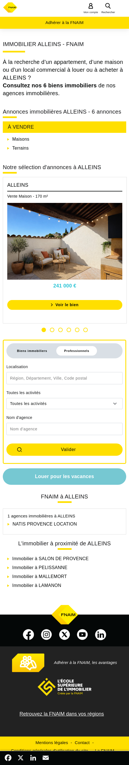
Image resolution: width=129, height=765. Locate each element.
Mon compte (91, 12)
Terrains (20, 148)
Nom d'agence (19, 417)
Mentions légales (52, 742)
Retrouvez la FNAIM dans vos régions (62, 714)
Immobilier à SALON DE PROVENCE (50, 558)
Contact (82, 742)
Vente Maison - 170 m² (27, 196)
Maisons (20, 139)
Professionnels (76, 350)
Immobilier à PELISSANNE (39, 567)
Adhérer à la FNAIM (64, 22)
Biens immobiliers (32, 350)
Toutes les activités (23, 392)
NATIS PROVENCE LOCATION (45, 524)
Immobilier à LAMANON (36, 585)
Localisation (17, 366)
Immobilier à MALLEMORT (39, 576)
